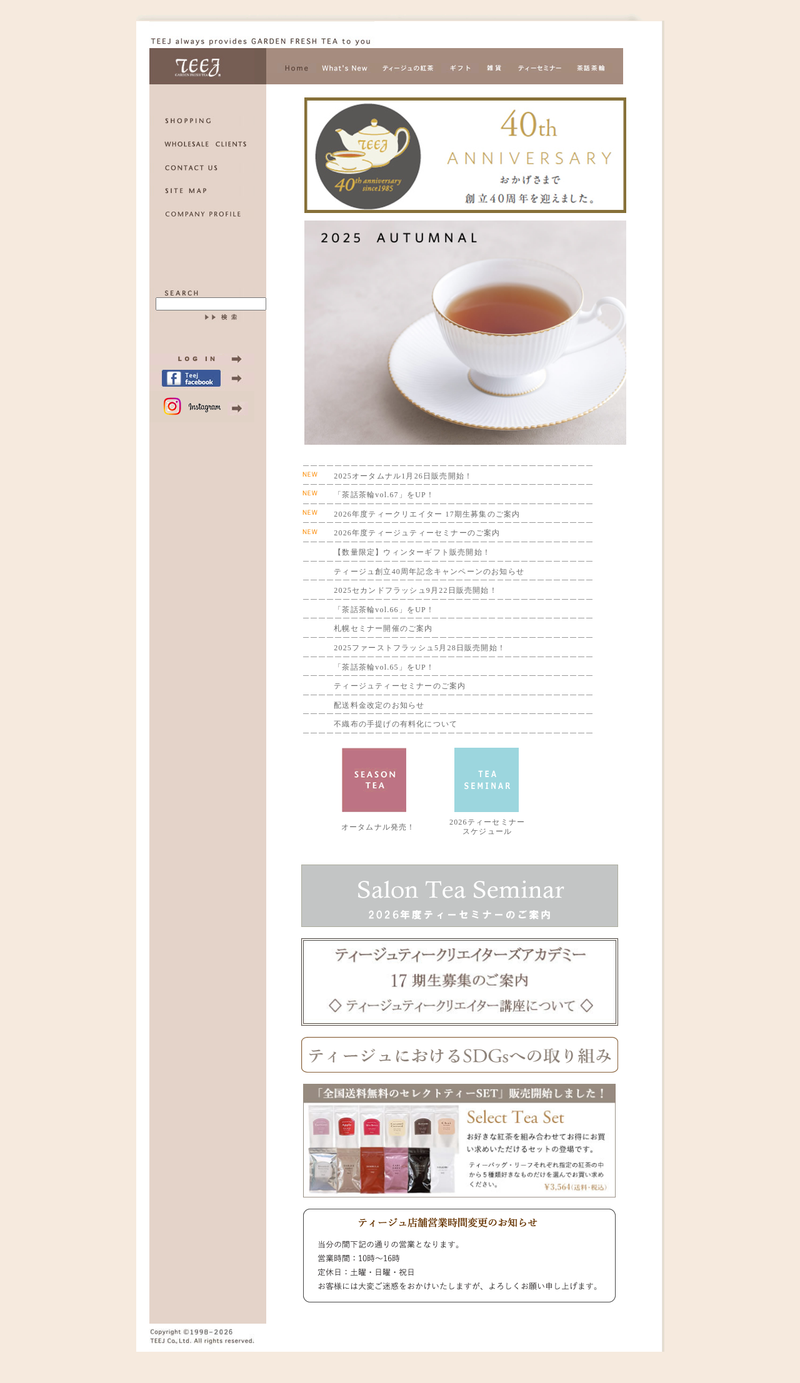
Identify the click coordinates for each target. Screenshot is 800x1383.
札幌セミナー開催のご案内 (383, 628)
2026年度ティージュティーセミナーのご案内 (417, 532)
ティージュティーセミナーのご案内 (400, 686)
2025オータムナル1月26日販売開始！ (403, 476)
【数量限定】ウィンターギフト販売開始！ (412, 552)
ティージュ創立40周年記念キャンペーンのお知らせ (429, 571)
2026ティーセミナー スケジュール (487, 827)
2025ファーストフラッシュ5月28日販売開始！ (420, 647)
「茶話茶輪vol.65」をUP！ (384, 667)
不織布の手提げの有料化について (396, 724)
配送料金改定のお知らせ (379, 705)
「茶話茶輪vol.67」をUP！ (384, 494)
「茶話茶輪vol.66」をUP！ (384, 609)
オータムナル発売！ (378, 827)
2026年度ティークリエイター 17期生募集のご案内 (427, 514)
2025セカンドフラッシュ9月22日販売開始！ (416, 590)
